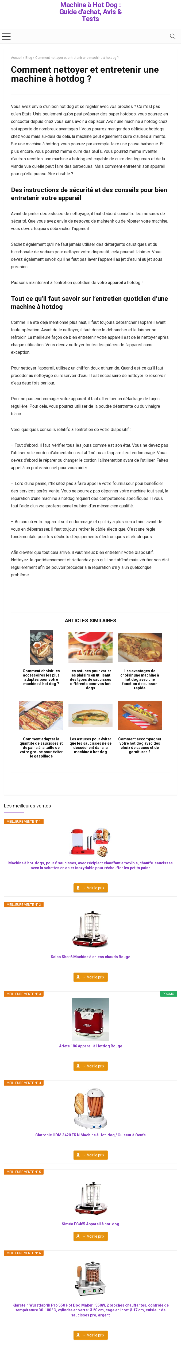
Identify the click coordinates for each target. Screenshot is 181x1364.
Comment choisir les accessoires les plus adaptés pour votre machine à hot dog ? (41, 677)
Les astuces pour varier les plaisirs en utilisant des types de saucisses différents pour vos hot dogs (90, 679)
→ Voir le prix (93, 888)
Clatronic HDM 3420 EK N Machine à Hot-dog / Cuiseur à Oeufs (90, 1135)
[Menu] (6, 36)
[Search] (172, 36)
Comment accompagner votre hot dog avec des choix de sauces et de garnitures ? (139, 745)
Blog (28, 58)
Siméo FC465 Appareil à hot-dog (90, 1224)
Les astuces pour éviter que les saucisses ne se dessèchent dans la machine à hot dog (90, 745)
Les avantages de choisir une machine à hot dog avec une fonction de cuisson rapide (139, 679)
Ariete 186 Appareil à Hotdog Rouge (90, 1046)
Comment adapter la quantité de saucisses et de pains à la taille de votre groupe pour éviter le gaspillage (41, 747)
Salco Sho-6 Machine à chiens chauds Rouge (90, 957)
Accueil (16, 58)
